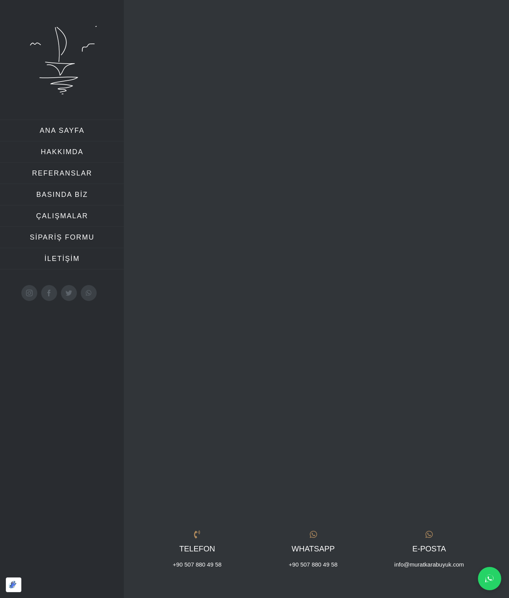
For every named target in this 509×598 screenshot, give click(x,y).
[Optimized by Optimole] (13, 584)
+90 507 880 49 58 (197, 563)
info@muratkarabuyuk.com (429, 563)
